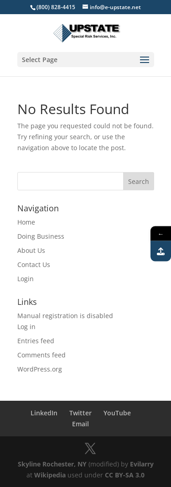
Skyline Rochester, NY (52, 464)
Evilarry (142, 464)
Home (26, 222)
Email (80, 423)
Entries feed (35, 340)
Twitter (80, 412)
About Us (31, 250)
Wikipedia (50, 475)
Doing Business (40, 236)
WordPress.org (39, 369)
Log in (26, 326)
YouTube (117, 412)
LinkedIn (44, 412)
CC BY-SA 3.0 (125, 475)
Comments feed (41, 355)
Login (25, 278)
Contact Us (33, 264)
